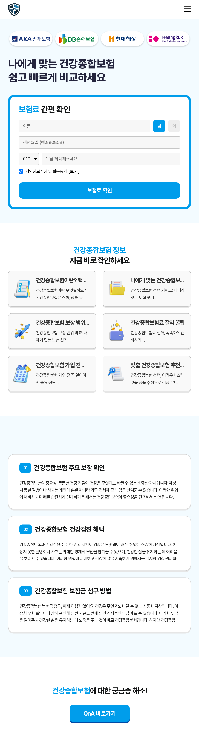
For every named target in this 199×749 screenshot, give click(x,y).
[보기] (74, 171)
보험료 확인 (99, 190)
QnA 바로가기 (99, 713)
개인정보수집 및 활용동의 (46, 171)
